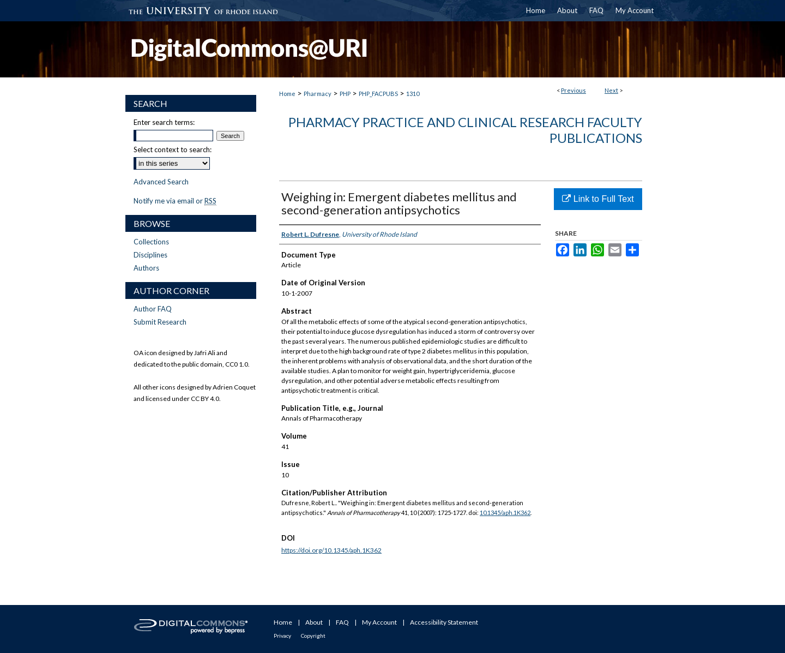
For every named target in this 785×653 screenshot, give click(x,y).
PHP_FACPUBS (378, 93)
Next (611, 90)
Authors (146, 267)
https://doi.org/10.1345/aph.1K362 (331, 550)
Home (287, 93)
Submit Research (160, 321)
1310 (412, 93)
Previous (573, 90)
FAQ (342, 622)
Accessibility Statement (444, 622)
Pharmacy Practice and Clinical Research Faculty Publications (465, 130)
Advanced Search (161, 181)
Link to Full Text (597, 198)
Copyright (313, 635)
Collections (151, 241)
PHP (345, 93)
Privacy (282, 635)
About (314, 622)
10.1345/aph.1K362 (505, 512)
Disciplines (150, 254)
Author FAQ (153, 308)
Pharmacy (317, 93)
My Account (379, 622)
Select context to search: (173, 149)
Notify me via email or (175, 200)
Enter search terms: (164, 122)
